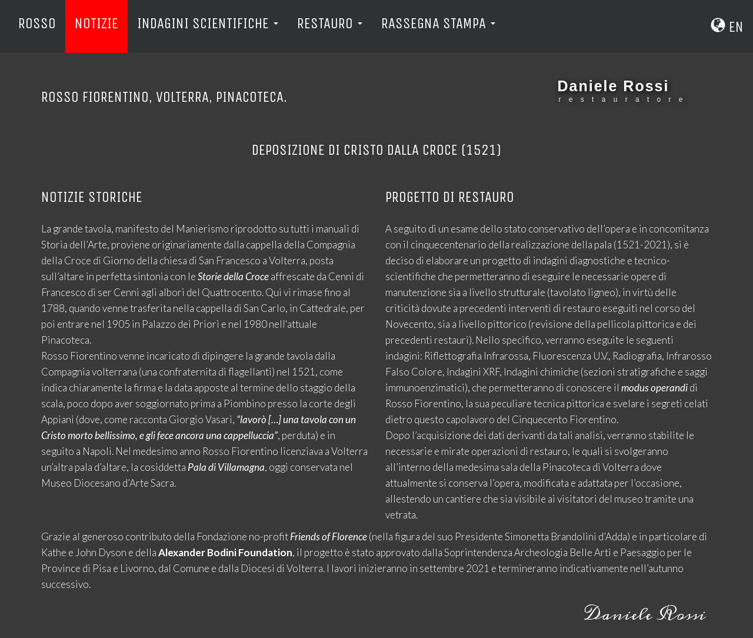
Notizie (96, 23)
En (727, 27)
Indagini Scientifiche (207, 23)
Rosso (37, 23)
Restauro (329, 23)
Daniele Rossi (613, 86)
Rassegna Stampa (438, 23)
